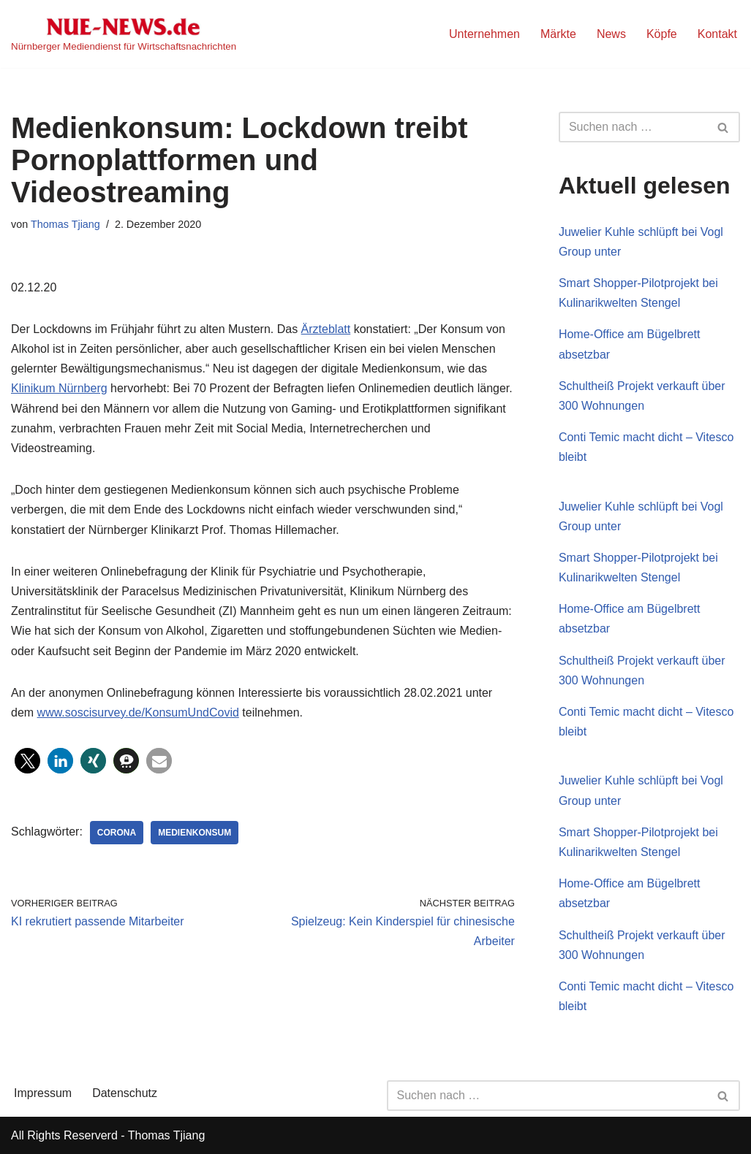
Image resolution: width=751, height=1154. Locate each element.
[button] (27, 760)
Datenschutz (124, 1093)
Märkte (558, 34)
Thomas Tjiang (65, 224)
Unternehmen (484, 34)
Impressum (43, 1093)
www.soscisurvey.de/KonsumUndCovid (138, 712)
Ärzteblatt (326, 329)
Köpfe (661, 34)
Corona (116, 833)
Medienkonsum (194, 833)
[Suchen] (633, 127)
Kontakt (717, 34)
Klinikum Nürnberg (59, 388)
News (611, 34)
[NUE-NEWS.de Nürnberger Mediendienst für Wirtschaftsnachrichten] (123, 34)
